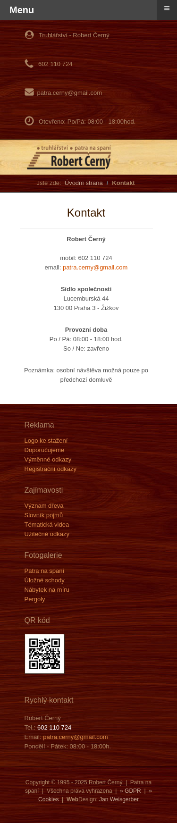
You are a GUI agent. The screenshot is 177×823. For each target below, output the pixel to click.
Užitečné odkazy (47, 533)
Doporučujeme (45, 449)
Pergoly (35, 599)
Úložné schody (45, 580)
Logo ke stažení (46, 440)
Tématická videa (47, 524)
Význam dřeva (44, 505)
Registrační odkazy (51, 468)
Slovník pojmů (44, 515)
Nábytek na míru (47, 589)
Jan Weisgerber (119, 799)
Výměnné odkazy (48, 459)
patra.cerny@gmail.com (69, 92)
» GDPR (130, 791)
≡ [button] (167, 8)
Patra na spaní (45, 570)
